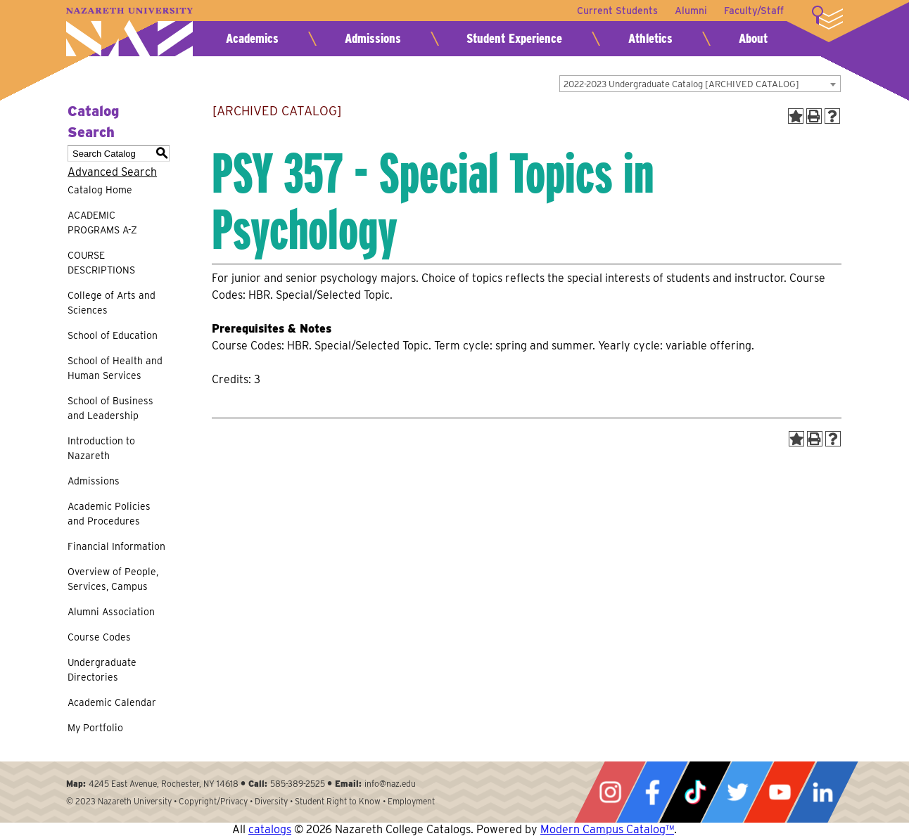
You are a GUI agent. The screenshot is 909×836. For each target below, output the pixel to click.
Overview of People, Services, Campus (113, 579)
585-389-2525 (297, 783)
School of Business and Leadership (110, 408)
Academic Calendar (112, 702)
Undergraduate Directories (102, 670)
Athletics (650, 38)
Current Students (617, 10)
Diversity (271, 801)
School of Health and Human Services (115, 368)
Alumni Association (111, 611)
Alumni (691, 10)
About (753, 38)
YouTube (779, 792)
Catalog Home (100, 189)
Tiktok (695, 792)
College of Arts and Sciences (111, 303)
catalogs (269, 829)
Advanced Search (112, 172)
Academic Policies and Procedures (109, 514)
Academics (252, 38)
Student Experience (514, 38)
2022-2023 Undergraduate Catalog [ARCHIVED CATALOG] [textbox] (681, 84)
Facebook (652, 792)
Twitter (737, 792)
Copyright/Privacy (213, 801)
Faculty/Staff (754, 10)
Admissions (373, 38)
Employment (411, 801)
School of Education (113, 335)
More (827, 18)
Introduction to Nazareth (101, 448)
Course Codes (99, 637)
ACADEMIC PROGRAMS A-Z (102, 223)
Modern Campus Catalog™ (607, 829)
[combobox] (700, 83)
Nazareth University (129, 32)
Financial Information (116, 546)
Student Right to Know (338, 801)
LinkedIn (822, 792)
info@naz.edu (390, 783)
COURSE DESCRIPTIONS (101, 263)
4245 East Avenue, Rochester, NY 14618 (164, 783)
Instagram (610, 792)
